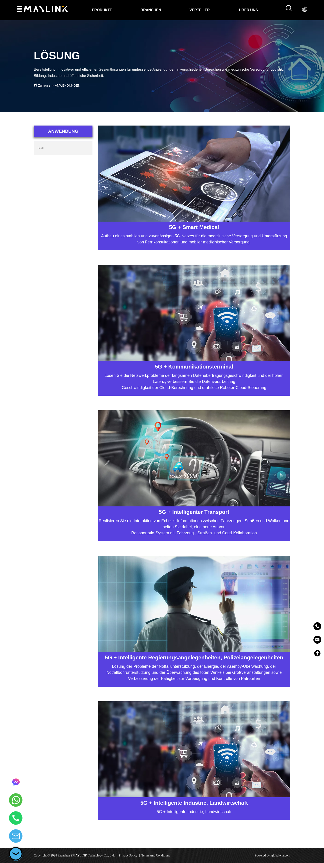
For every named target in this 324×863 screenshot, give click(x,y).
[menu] (175, 10)
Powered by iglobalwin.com (272, 855)
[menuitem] (248, 10)
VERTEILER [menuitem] (199, 10)
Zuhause (44, 85)
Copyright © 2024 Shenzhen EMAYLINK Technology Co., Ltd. (74, 855)
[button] (248, 10)
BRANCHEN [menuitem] (151, 10)
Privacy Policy (128, 855)
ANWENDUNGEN (67, 85)
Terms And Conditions (155, 855)
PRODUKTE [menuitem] (102, 10)
